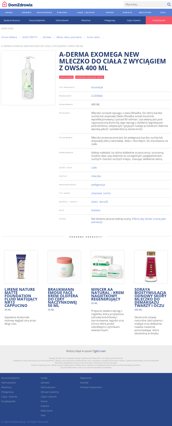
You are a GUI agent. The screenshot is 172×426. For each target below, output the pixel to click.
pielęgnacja (98, 184)
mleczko (96, 176)
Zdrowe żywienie (50, 391)
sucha (106, 193)
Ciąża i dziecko (9, 396)
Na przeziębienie (10, 377)
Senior (44, 401)
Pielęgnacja (7, 391)
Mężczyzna (47, 410)
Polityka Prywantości (91, 387)
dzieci (94, 201)
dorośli (103, 201)
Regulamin (86, 377)
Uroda (44, 377)
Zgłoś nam (99, 351)
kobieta (95, 210)
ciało (94, 167)
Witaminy (6, 387)
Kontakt (84, 382)
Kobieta (45, 405)
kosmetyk (97, 87)
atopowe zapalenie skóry (89, 77)
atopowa (96, 193)
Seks (43, 415)
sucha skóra (66, 77)
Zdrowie (45, 382)
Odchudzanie (8, 382)
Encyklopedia (8, 401)
